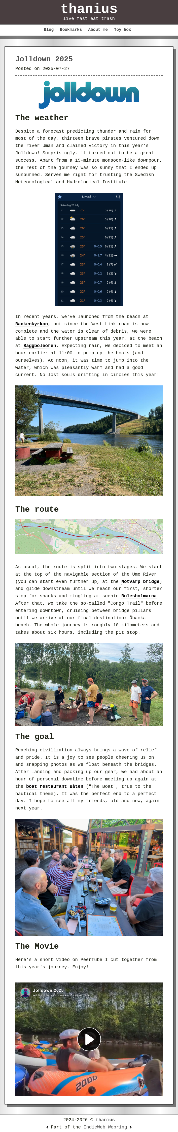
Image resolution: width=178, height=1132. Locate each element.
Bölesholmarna (139, 596)
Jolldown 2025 (44, 59)
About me (98, 30)
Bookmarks (71, 30)
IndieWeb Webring (105, 1127)
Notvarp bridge (140, 581)
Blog (49, 30)
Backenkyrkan (31, 324)
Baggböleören (39, 345)
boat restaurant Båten (54, 786)
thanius (89, 9)
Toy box (122, 30)
